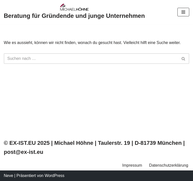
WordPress (54, 175)
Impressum (132, 165)
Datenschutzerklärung (168, 165)
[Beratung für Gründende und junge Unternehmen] (74, 12)
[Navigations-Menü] (183, 12)
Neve (8, 175)
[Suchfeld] (91, 58)
